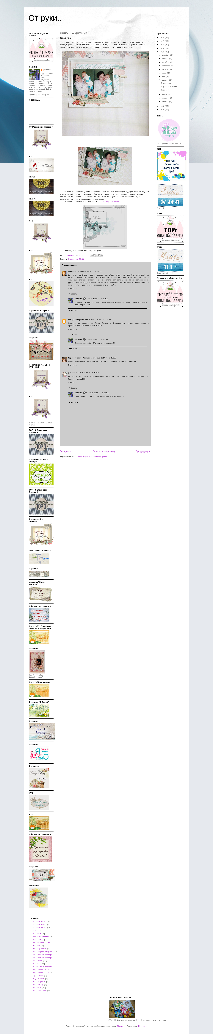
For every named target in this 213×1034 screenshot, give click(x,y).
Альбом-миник (39, 928)
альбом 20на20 (40, 922)
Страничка (166, 83)
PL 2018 (37, 988)
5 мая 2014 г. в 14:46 (100, 320)
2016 (162, 45)
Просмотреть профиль (39, 95)
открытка (37, 961)
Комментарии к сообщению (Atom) (92, 457)
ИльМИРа (72, 272)
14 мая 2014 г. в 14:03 (97, 393)
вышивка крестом (41, 937)
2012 (162, 110)
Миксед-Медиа (39, 949)
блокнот (37, 934)
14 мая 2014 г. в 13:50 (87, 373)
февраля (166, 98)
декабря (166, 55)
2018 (162, 38)
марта (165, 94)
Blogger (142, 1026)
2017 (162, 41)
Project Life (39, 991)
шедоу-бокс (38, 979)
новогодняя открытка (43, 952)
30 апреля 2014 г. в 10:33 (89, 272)
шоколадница (39, 982)
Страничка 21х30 (41, 970)
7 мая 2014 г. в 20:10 (97, 340)
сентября (166, 66)
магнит (36, 946)
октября (166, 62)
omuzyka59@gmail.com (78, 320)
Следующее (66, 451)
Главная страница (104, 451)
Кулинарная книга (41, 943)
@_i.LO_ (72, 373)
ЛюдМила (78, 299)
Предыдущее (143, 451)
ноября (165, 59)
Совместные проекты (42, 967)
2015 (162, 48)
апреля (165, 80)
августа (166, 69)
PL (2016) (38, 985)
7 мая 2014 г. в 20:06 (97, 299)
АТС (34, 931)
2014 (162, 52)
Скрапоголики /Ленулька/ (80, 358)
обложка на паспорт (42, 955)
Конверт (165, 90)
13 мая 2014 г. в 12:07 (104, 358)
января (165, 102)
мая (164, 77)
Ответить (72, 289)
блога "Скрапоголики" (110, 202)
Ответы (74, 294)
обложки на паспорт (42, 958)
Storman (121, 1026)
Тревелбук (38, 976)
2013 (162, 106)
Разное (36, 964)
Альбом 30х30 (39, 925)
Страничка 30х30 (76, 259)
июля (164, 73)
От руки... (46, 17)
